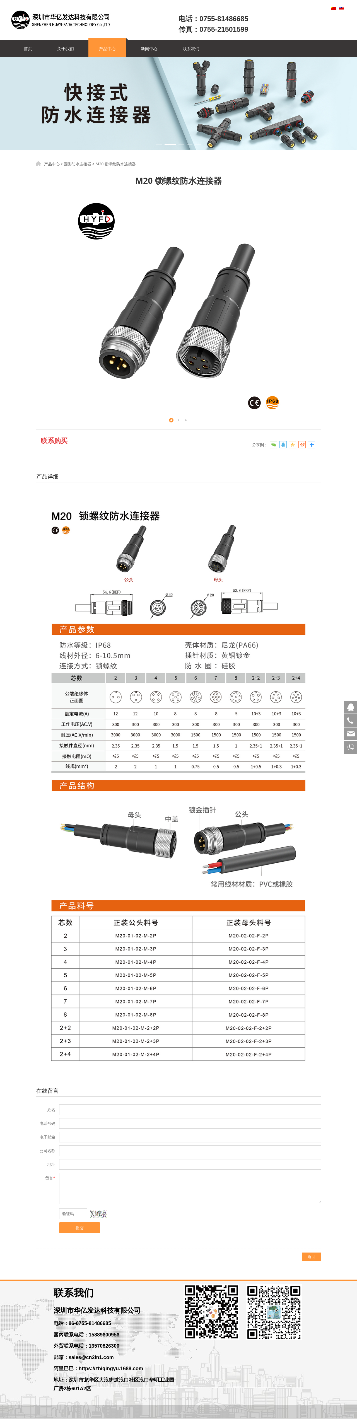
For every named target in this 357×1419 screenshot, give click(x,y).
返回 (311, 1256)
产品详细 (47, 476)
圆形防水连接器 (77, 163)
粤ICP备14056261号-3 (178, 1412)
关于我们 (65, 48)
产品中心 (107, 48)
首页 (28, 48)
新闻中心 (149, 48)
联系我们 (191, 48)
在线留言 (47, 1090)
